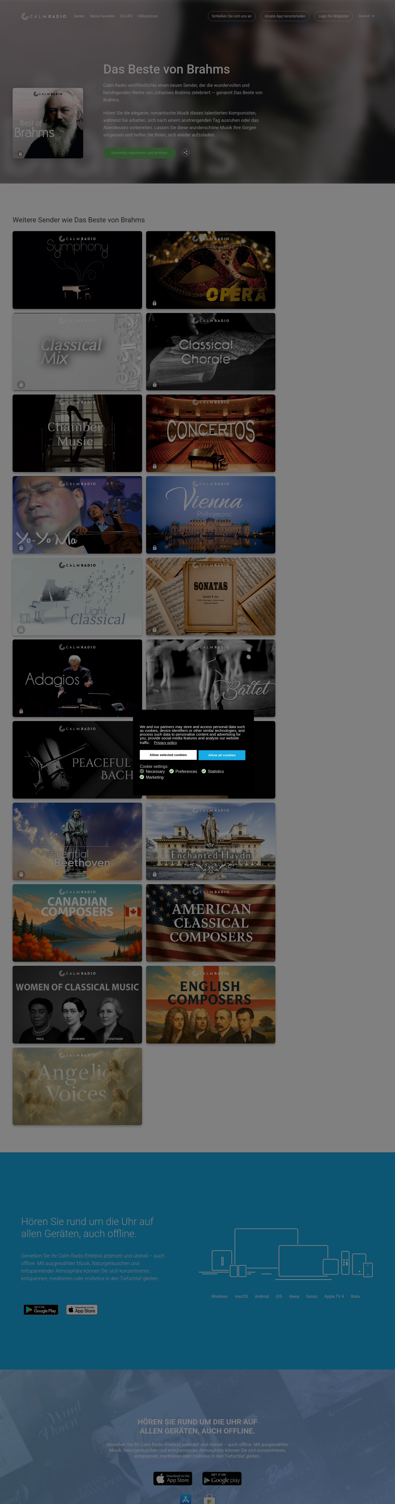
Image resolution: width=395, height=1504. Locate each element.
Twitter (354, 1435)
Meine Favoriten (108, 15)
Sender (85, 15)
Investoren (147, 1461)
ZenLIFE (132, 15)
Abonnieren (89, 1436)
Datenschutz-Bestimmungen (102, 1461)
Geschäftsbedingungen (39, 1461)
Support (27, 1436)
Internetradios (32, 1453)
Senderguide (148, 1453)
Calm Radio (47, 15)
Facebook (337, 1435)
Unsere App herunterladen (285, 15)
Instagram (370, 1435)
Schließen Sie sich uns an (232, 15)
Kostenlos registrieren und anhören (142, 152)
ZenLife (85, 1445)
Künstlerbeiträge (93, 1453)
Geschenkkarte (33, 1445)
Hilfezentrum (154, 15)
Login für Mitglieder (333, 15)
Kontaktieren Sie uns (155, 1436)
